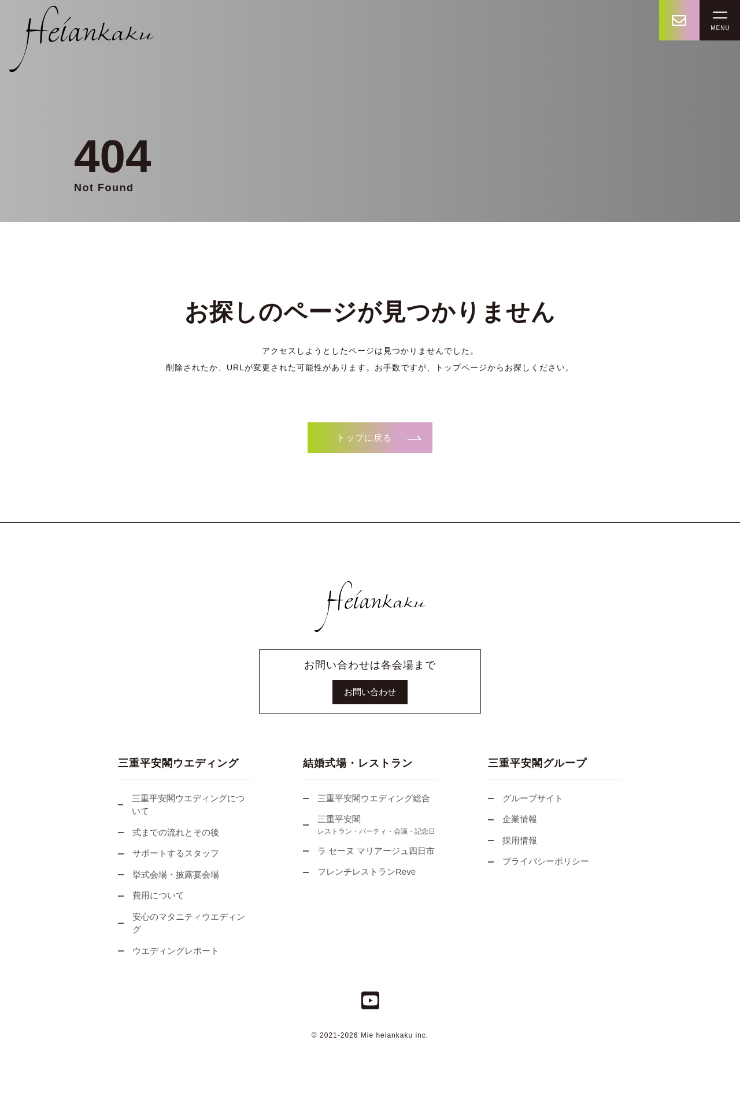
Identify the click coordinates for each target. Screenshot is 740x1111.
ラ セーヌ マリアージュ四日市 (369, 851)
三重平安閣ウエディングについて (181, 804)
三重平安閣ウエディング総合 (366, 798)
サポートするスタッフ (168, 853)
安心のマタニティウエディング (181, 923)
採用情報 (512, 840)
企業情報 (512, 819)
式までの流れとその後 (168, 832)
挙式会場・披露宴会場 (168, 874)
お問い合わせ (370, 692)
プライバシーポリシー (538, 861)
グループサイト (525, 798)
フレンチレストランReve (359, 871)
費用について (151, 895)
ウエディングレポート (168, 951)
